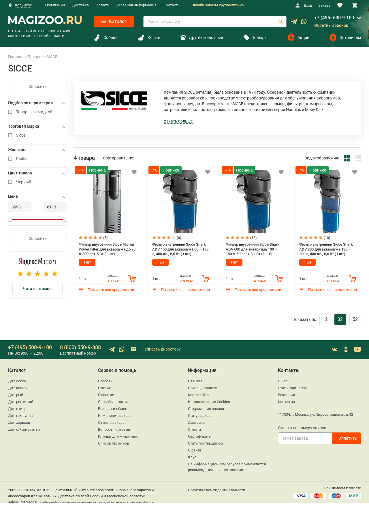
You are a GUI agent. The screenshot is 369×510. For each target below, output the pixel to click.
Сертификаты (200, 436)
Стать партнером (293, 388)
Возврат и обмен (112, 409)
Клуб (192, 457)
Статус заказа (200, 415)
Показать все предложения (107, 289)
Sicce (37, 135)
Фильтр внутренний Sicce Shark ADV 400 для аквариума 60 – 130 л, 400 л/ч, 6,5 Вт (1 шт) (180, 249)
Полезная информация (136, 5)
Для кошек (17, 388)
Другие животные (201, 37)
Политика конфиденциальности (216, 490)
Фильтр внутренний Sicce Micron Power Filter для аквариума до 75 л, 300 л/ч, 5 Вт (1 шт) (107, 249)
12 (325, 319)
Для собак (17, 381)
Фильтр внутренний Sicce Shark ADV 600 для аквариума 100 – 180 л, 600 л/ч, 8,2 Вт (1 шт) (252, 249)
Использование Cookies (209, 402)
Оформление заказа (206, 409)
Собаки (106, 37)
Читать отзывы (37, 288)
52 (355, 319)
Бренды (255, 37)
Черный (37, 182)
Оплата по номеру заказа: (302, 428)
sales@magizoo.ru (23, 502)
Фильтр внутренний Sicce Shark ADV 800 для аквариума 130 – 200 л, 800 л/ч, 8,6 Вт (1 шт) (326, 249)
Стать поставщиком (205, 443)
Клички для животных (118, 436)
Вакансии (286, 395)
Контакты (171, 5)
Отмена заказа (111, 422)
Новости (105, 381)
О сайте (194, 450)
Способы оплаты (113, 402)
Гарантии (106, 395)
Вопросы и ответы (114, 429)
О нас (283, 381)
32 (340, 319)
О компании (54, 5)
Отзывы (195, 381)
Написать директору (155, 349)
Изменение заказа (114, 415)
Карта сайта (198, 395)
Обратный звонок (331, 25)
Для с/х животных (24, 429)
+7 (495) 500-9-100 (334, 17)
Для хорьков (19, 422)
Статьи (104, 388)
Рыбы (37, 159)
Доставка (80, 5)
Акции (298, 37)
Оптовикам (345, 37)
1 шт (87, 262)
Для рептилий (20, 402)
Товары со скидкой (37, 112)
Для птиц (16, 409)
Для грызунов (20, 415)
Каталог (114, 21)
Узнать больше (178, 121)
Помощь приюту (202, 388)
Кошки (149, 37)
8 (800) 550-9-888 (80, 347)
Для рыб (15, 395)
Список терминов (113, 443)
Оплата (102, 5)
